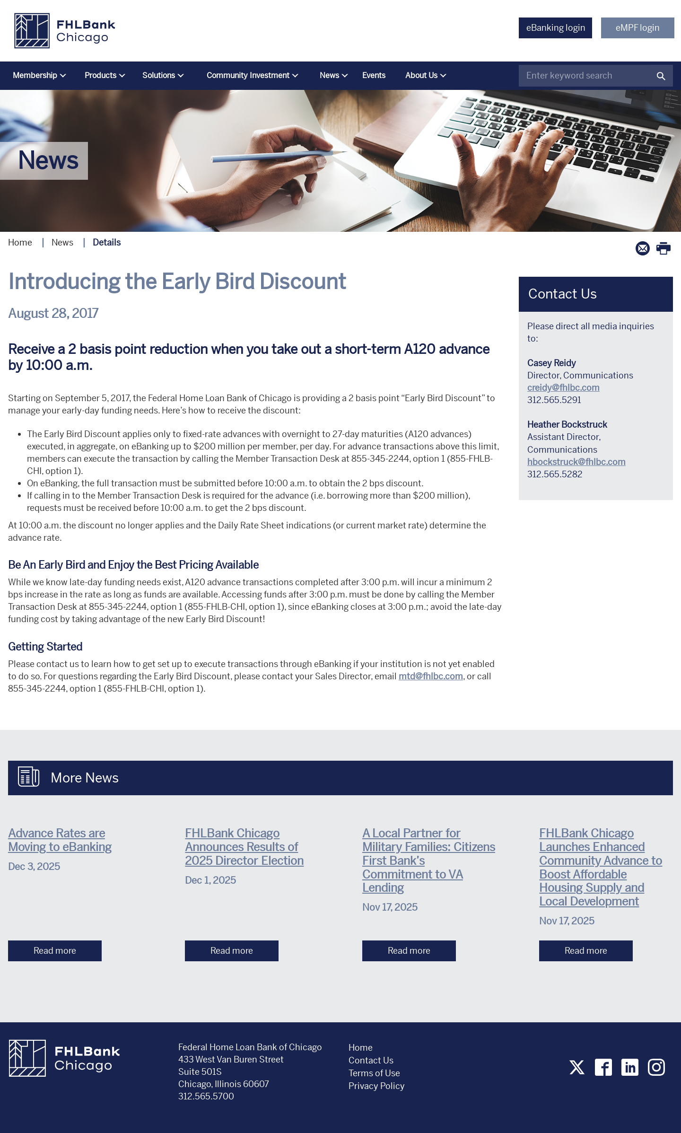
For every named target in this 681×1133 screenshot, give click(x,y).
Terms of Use (374, 1073)
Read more (55, 950)
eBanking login (555, 27)
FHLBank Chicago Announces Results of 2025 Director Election (244, 847)
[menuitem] (37, 75)
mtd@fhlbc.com (431, 676)
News (62, 242)
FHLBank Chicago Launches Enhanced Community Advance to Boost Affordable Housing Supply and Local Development (600, 867)
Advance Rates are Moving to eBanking (60, 840)
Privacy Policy (378, 1085)
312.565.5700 (206, 1096)
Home (20, 242)
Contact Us (371, 1060)
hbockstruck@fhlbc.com (576, 462)
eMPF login (638, 27)
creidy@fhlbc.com (563, 387)
